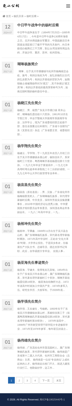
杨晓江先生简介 (29, 103)
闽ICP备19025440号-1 (52, 399)
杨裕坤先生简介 (29, 224)
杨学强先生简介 (29, 301)
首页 (6, 16)
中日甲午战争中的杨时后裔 (38, 25)
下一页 (46, 380)
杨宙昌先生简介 (29, 185)
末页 (58, 380)
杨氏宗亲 (19, 16)
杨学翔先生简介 (29, 146)
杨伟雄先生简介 (29, 340)
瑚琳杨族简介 (27, 64)
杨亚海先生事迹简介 (32, 263)
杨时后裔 (31, 16)
